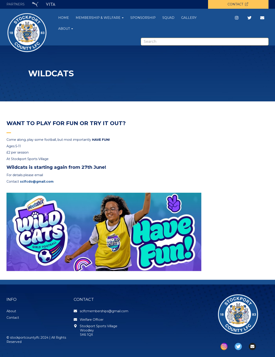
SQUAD (168, 18)
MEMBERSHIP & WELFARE (100, 18)
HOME (63, 18)
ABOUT (65, 29)
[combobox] (205, 41)
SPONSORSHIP (143, 18)
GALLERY (189, 18)
